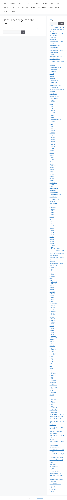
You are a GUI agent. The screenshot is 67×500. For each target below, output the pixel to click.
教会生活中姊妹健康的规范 (56, 263)
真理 (51, 126)
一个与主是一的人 (54, 407)
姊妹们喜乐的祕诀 (54, 255)
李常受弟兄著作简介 (55, 119)
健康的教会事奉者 (54, 52)
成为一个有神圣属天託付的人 (57, 89)
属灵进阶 (52, 290)
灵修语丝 (52, 300)
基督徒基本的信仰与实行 (56, 194)
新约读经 (52, 390)
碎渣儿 (51, 462)
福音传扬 (52, 237)
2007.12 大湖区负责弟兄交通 (57, 27)
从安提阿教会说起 (54, 87)
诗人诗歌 (52, 137)
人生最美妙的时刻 (54, 188)
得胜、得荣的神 (53, 433)
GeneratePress (40, 498)
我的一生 (52, 439)
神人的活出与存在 (54, 466)
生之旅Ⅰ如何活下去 (54, 199)
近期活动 (52, 317)
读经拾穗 (52, 142)
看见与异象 (52, 346)
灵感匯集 (53, 491)
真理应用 (52, 235)
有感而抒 (52, 117)
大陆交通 (52, 74)
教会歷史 (52, 113)
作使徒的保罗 (53, 39)
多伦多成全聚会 (53, 72)
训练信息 (52, 178)
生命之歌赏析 (53, 382)
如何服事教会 (53, 78)
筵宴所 (51, 273)
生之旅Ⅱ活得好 (53, 197)
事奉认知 (52, 212)
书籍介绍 (53, 320)
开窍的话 (52, 341)
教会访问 (53, 311)
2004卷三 (52, 153)
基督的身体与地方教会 (55, 67)
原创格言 (52, 295)
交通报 (13, 11)
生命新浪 (53, 355)
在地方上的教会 (53, 303)
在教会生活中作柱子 (55, 59)
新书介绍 (52, 323)
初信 (51, 104)
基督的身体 (52, 307)
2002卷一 (52, 148)
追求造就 (53, 402)
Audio (51, 278)
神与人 (51, 368)
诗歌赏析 (52, 139)
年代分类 (52, 172)
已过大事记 (52, 315)
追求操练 (52, 241)
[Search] (23, 32)
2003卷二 (52, 150)
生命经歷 (52, 230)
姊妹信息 (52, 167)
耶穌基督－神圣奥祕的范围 (56, 479)
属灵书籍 (6, 7)
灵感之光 (52, 344)
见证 (51, 135)
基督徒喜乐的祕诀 (54, 192)
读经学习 (52, 397)
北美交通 (52, 54)
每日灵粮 (52, 297)
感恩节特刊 (54, 282)
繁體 (51, 19)
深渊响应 (52, 122)
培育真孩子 (52, 65)
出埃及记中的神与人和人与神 (57, 414)
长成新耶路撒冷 (53, 481)
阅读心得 (53, 488)
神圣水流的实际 (53, 94)
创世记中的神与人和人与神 (56, 416)
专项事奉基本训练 (54, 80)
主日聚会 (51, 7)
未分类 (52, 334)
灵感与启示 (14, 3)
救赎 (51, 366)
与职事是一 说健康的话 (55, 96)
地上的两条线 (53, 425)
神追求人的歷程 (53, 203)
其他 (51, 221)
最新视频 (52, 330)
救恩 (51, 364)
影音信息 (12, 7)
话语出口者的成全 (54, 98)
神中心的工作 (53, 464)
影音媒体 (53, 276)
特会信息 (52, 176)
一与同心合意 (53, 37)
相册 (52, 358)
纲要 (52, 372)
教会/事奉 (33, 7)
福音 (6, 3)
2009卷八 (52, 164)
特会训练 (53, 353)
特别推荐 (53, 351)
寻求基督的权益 (53, 83)
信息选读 (52, 102)
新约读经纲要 (53, 392)
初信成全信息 (53, 190)
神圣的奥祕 (52, 201)
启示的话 (52, 339)
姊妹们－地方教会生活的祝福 (57, 253)
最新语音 (52, 332)
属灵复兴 (52, 287)
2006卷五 (52, 157)
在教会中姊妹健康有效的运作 (57, 251)
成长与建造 (38, 3)
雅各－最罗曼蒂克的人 (55, 484)
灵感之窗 (52, 146)
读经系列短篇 (53, 399)
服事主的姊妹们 (53, 266)
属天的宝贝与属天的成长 (56, 431)
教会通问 (52, 115)
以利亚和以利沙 (53, 410)
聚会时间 (53, 374)
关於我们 (53, 489)
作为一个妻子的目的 (55, 248)
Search (51, 21)
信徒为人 (52, 217)
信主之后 (52, 285)
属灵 (52, 269)
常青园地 (53, 275)
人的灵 (51, 361)
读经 (21, 3)
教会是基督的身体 (54, 445)
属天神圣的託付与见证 (55, 85)
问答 (59, 3)
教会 (53, 3)
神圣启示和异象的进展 (55, 473)
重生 (51, 206)
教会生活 (52, 226)
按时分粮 (29, 3)
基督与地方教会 (53, 69)
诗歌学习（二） (53, 387)
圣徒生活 (52, 133)
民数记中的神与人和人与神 (56, 460)
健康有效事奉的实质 (55, 48)
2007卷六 (52, 159)
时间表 (52, 313)
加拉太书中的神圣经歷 (55, 419)
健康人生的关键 (53, 412)
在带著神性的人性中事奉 (56, 57)
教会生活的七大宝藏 (55, 448)
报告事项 (53, 245)
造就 (39, 7)
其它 (51, 223)
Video (51, 280)
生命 (51, 124)
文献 (51, 271)
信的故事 (7, 11)
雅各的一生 (52, 486)
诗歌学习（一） (53, 385)
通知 (52, 404)
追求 (52, 401)
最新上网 (52, 326)
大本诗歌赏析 (53, 380)
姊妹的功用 (52, 261)
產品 (52, 356)
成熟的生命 (52, 292)
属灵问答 (52, 110)
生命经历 (52, 232)
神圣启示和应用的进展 (55, 471)
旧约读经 (52, 395)
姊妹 (23, 7)
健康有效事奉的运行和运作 (56, 50)
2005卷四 (52, 155)
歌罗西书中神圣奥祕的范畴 (56, 458)
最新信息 (52, 328)
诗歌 (27, 7)
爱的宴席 (53, 350)
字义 (51, 108)
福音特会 (44, 7)
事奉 (52, 25)
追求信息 (52, 181)
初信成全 (53, 207)
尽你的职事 (52, 92)
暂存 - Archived (55, 318)
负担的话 (52, 144)
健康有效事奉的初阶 (55, 45)
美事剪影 (52, 130)
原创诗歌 (53, 209)
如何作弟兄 (52, 76)
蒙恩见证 (57, 7)
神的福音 (52, 469)
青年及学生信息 (53, 183)
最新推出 (53, 322)
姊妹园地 (53, 267)
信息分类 (46, 3)
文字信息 (52, 174)
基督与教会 (52, 305)
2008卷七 (52, 162)
